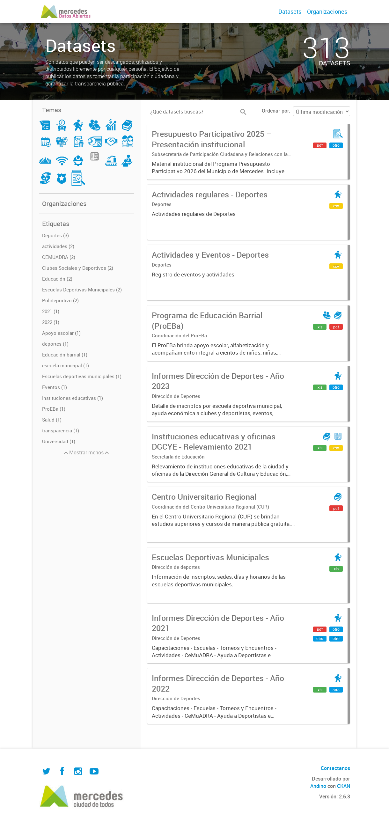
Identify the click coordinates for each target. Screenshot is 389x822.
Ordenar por (275, 110)
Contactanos (335, 768)
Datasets (289, 11)
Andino (318, 785)
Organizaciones (327, 11)
